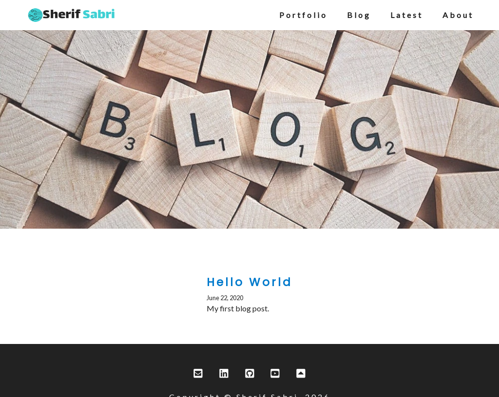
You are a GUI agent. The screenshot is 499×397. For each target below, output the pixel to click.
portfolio (303, 14)
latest (406, 14)
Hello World (249, 282)
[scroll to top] (301, 374)
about (458, 14)
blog (359, 14)
